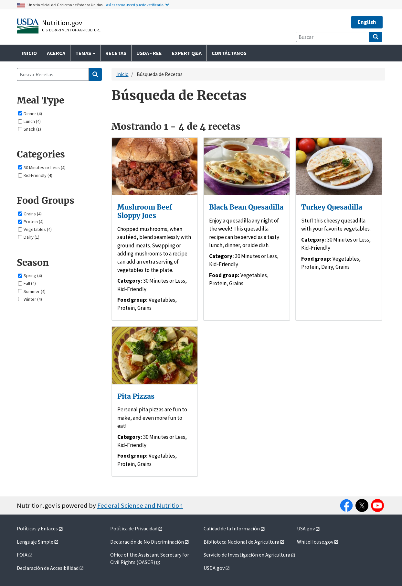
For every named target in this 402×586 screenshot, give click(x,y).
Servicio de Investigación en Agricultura (247, 554)
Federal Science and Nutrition (140, 505)
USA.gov (306, 528)
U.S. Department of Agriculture (71, 29)
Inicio (29, 53)
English (367, 22)
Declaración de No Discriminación (147, 541)
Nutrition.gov (62, 22)
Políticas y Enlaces (37, 528)
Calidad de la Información (232, 528)
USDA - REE (149, 53)
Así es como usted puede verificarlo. (135, 4)
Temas (85, 53)
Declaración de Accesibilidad (48, 568)
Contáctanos (229, 53)
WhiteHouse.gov (315, 541)
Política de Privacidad (133, 528)
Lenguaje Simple (35, 541)
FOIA (22, 554)
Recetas (115, 53)
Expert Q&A (187, 53)
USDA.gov (214, 568)
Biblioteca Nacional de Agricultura (241, 541)
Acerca (56, 53)
